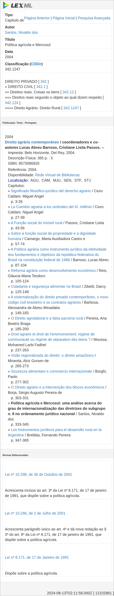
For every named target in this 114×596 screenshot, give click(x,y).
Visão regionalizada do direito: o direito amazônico (52, 355)
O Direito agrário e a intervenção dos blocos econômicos (57, 387)
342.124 (11, 103)
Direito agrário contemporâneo (32, 142)
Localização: (18, 180)
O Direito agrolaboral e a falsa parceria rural (47, 318)
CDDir (36, 64)
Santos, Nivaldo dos (21, 32)
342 (43, 81)
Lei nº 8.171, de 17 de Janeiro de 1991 (37, 557)
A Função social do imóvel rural (36, 223)
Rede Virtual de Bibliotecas (57, 175)
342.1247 (71, 108)
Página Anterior (37, 18)
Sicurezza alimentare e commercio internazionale (51, 371)
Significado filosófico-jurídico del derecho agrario (51, 191)
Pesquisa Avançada (94, 18)
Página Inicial (64, 18)
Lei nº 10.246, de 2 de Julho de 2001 (35, 513)
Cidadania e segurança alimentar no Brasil (46, 286)
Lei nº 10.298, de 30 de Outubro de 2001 (38, 474)
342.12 (68, 92)
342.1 (41, 87)
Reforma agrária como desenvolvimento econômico (53, 270)
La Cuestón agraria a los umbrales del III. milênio (51, 207)
